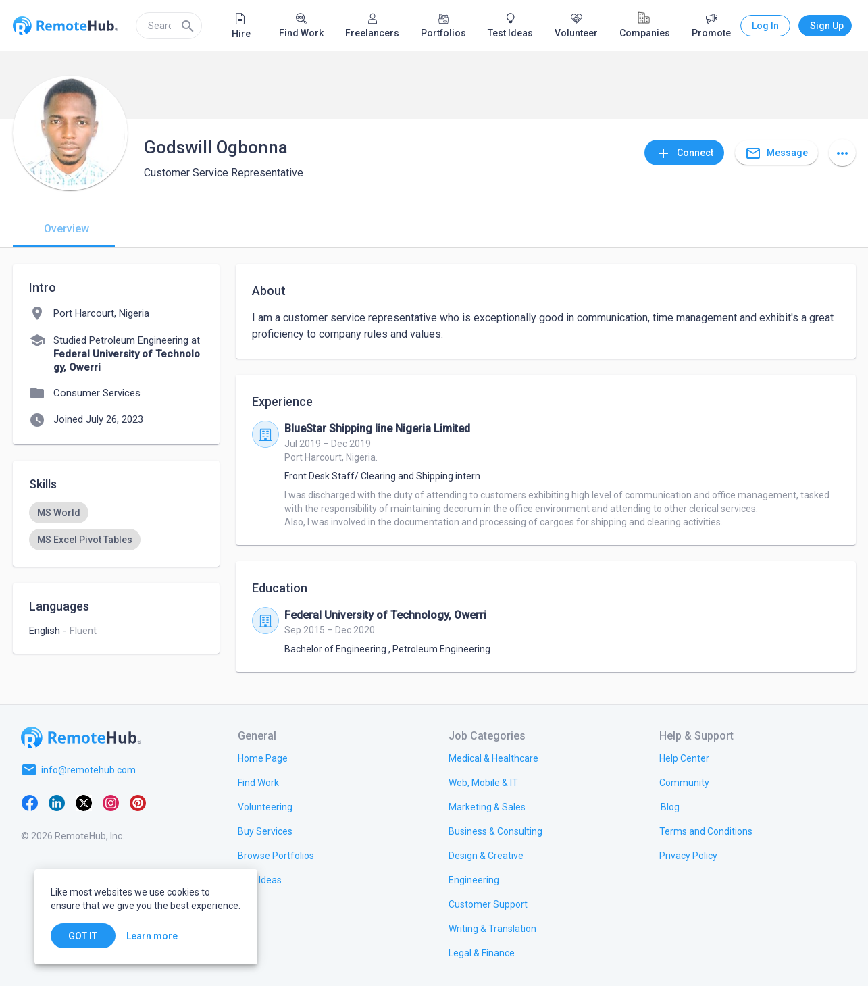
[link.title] (263, 758)
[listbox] (116, 526)
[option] (58, 512)
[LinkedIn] (56, 802)
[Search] (187, 25)
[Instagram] (110, 802)
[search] (169, 25)
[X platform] (83, 802)
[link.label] (684, 758)
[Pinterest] (137, 802)
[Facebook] (29, 802)
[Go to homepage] (81, 737)
